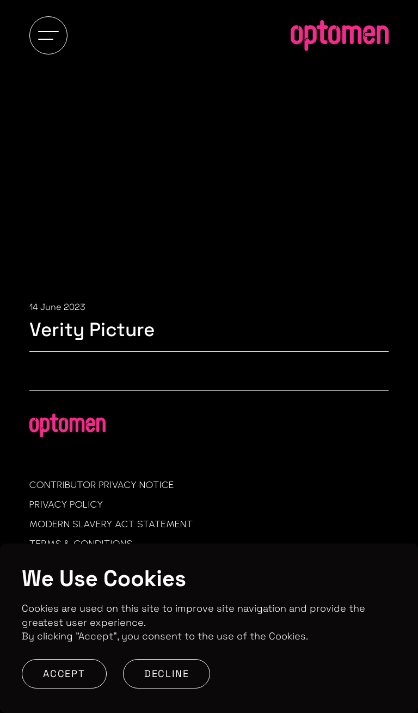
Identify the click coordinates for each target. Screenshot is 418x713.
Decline (166, 673)
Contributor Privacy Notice (101, 485)
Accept (64, 673)
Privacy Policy (66, 504)
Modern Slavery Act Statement (111, 524)
